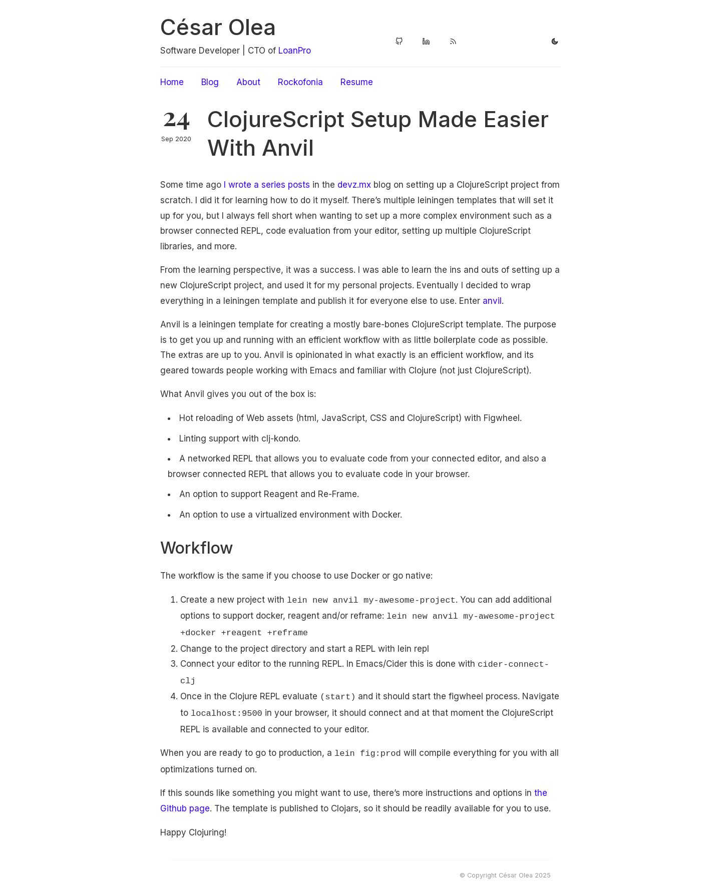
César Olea (218, 27)
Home (172, 82)
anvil (492, 301)
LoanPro (294, 51)
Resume (356, 82)
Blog (210, 82)
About (248, 82)
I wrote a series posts (267, 185)
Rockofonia (300, 82)
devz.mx (354, 185)
